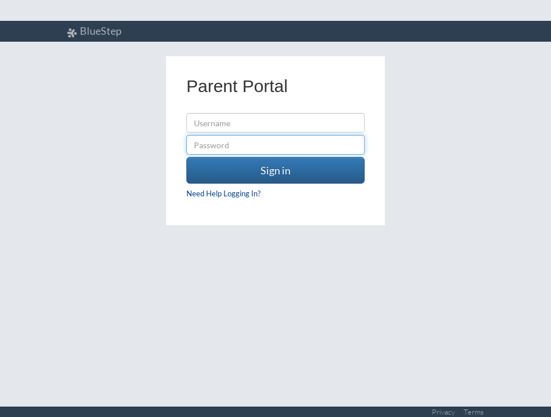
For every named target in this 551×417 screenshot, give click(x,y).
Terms (474, 411)
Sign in (275, 170)
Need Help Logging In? (223, 193)
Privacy (443, 411)
